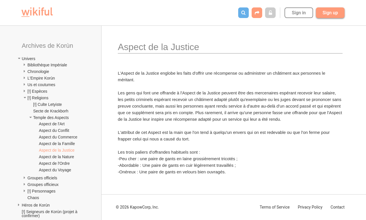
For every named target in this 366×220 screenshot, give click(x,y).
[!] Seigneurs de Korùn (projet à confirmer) (50, 213)
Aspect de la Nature (56, 156)
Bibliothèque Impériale (47, 65)
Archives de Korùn (47, 45)
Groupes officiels (42, 178)
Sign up (330, 12)
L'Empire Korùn (41, 78)
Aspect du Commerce (58, 137)
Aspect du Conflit (54, 130)
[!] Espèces (37, 91)
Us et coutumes (41, 84)
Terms (275, 207)
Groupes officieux (43, 184)
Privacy (310, 207)
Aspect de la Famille (57, 143)
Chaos (33, 197)
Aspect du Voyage (55, 170)
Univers (28, 58)
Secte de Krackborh (50, 111)
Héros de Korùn (36, 205)
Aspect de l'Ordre (54, 163)
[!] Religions (37, 98)
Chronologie (38, 71)
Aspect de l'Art (52, 124)
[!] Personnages (41, 191)
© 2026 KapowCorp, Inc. (137, 207)
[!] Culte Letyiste (47, 104)
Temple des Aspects (51, 117)
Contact (338, 207)
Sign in (299, 12)
